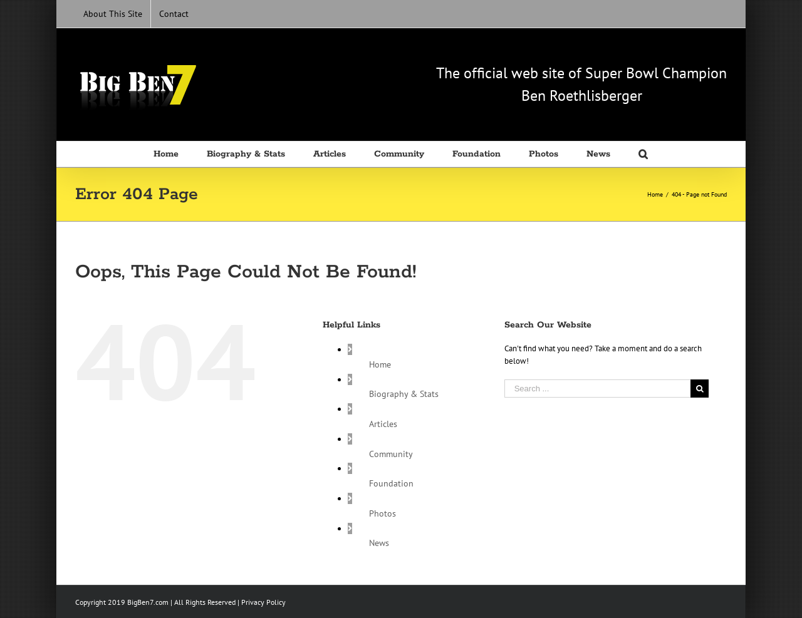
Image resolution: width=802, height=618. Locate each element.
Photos (382, 513)
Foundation (391, 483)
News (379, 542)
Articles (383, 424)
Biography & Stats (404, 393)
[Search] (644, 154)
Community (391, 454)
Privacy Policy (263, 602)
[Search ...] (597, 388)
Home (380, 364)
